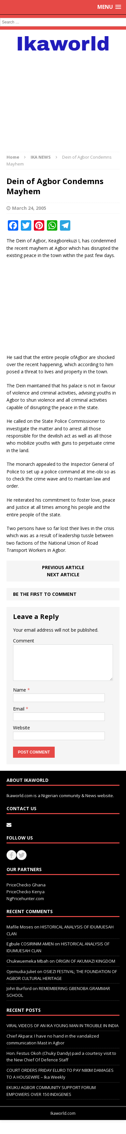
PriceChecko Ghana (26, 885)
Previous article (63, 567)
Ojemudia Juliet (21, 971)
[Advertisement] (63, 98)
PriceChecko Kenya (26, 892)
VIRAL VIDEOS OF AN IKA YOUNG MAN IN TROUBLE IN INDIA (63, 1025)
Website (21, 728)
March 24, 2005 (29, 208)
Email (19, 709)
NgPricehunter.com (25, 898)
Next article (63, 574)
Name (20, 690)
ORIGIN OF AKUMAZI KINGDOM (85, 961)
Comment (23, 641)
